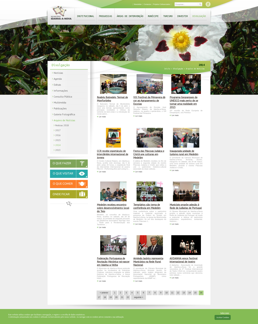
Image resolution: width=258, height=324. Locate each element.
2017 (58, 130)
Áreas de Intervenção (130, 16)
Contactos (147, 4)
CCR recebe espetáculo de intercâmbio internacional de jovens (112, 154)
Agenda (58, 78)
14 (189, 293)
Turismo (167, 16)
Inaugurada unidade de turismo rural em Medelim (184, 152)
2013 (58, 150)
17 (99, 297)
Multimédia (60, 102)
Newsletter (138, 4)
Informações (61, 90)
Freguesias (105, 16)
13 (184, 293)
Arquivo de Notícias (64, 120)
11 (172, 293)
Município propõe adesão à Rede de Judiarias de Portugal (186, 206)
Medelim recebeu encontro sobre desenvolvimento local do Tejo (113, 208)
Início (167, 69)
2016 (58, 135)
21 (122, 297)
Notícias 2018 (62, 125)
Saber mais (224, 313)
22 (128, 297)
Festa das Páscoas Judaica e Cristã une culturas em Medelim (148, 154)
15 (195, 293)
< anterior (104, 293)
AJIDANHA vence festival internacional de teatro (183, 260)
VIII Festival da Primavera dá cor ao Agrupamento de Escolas (149, 100)
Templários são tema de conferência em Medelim (146, 206)
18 (105, 297)
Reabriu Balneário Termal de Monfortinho (112, 99)
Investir (182, 16)
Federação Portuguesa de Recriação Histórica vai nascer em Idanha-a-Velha (113, 262)
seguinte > (138, 297)
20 (116, 297)
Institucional (85, 16)
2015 (58, 140)
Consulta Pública (63, 96)
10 (166, 293)
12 (178, 293)
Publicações (60, 108)
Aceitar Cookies (222, 317)
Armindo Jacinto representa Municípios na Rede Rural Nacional (148, 262)
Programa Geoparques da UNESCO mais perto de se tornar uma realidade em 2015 (184, 102)
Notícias (58, 72)
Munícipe (153, 16)
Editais (57, 84)
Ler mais (102, 117)
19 (110, 297)
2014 (58, 145)
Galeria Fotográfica (64, 114)
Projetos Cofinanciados (161, 4)
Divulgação (199, 16)
